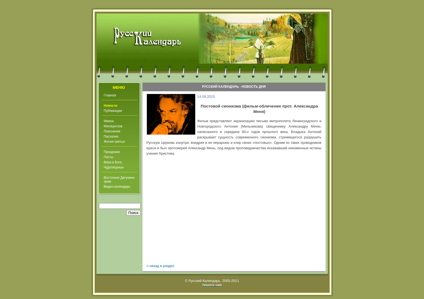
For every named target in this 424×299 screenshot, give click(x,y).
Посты (108, 157)
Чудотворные (114, 167)
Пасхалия (111, 136)
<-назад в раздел (160, 266)
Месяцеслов (113, 126)
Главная (110, 95)
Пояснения (112, 131)
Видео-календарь (117, 186)
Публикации (113, 111)
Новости (110, 106)
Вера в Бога (113, 162)
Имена (109, 121)
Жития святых (114, 142)
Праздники (112, 152)
